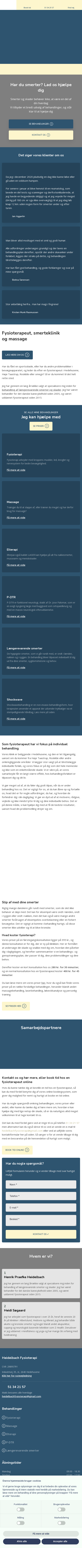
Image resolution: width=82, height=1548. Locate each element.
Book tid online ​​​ (17, 1150)
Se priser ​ (41, 426)
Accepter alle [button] (60, 1541)
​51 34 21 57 (17, 1387)
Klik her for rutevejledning (17, 1375)
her (43, 982)
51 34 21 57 (72, 1122)
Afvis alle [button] (22, 1541)
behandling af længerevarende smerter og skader (31, 389)
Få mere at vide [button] (41, 1533)
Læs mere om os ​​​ (17, 355)
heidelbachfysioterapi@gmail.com (22, 1130)
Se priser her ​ (16, 1006)
